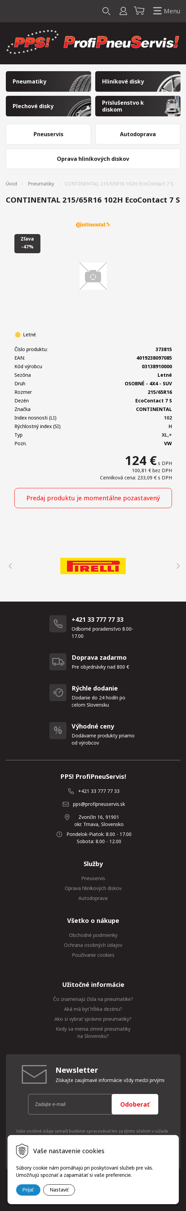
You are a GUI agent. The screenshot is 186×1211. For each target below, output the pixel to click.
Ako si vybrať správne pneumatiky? (93, 1019)
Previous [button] (9, 566)
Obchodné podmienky (93, 935)
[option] (93, 566)
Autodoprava (93, 898)
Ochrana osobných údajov (93, 945)
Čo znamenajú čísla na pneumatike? (93, 999)
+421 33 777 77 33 (99, 791)
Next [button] (177, 566)
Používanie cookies (93, 955)
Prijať (28, 1190)
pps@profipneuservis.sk (99, 804)
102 (168, 417)
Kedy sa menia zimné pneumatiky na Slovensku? (93, 1032)
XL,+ (167, 434)
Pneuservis (93, 878)
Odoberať (135, 1104)
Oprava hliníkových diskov (93, 888)
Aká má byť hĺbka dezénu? (93, 1009)
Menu (165, 11)
